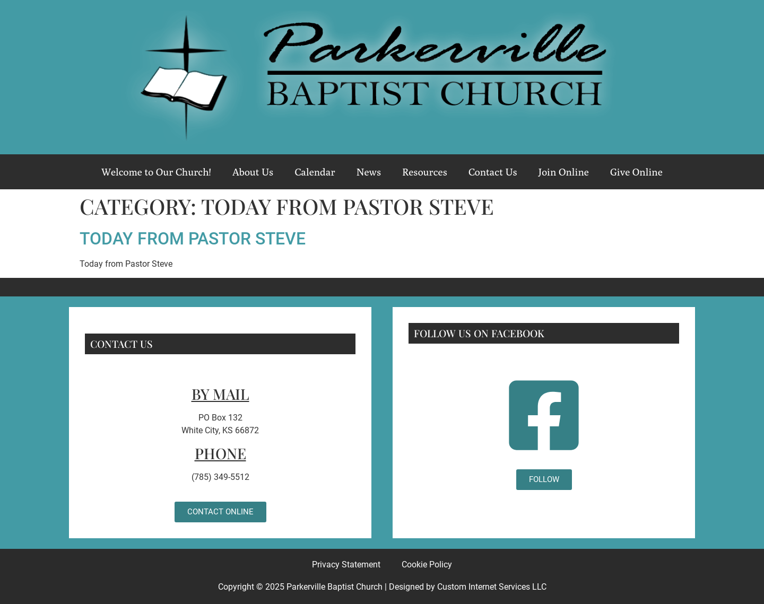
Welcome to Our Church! (156, 172)
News (369, 172)
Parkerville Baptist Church (334, 587)
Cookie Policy (427, 564)
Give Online (636, 172)
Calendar (314, 172)
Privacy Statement (346, 564)
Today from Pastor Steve (193, 239)
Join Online (564, 172)
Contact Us (492, 172)
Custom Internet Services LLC (491, 587)
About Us (253, 172)
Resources (424, 172)
